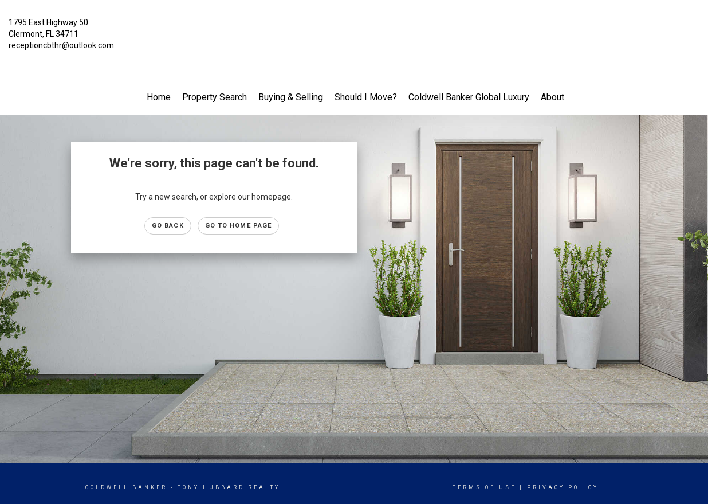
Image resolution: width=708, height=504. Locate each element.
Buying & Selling (290, 97)
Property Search (214, 97)
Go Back (168, 225)
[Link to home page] (354, 31)
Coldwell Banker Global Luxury (468, 97)
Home (159, 97)
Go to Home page (238, 225)
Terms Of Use (484, 487)
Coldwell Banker (126, 487)
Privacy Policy (563, 487)
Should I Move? (366, 97)
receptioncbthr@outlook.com (61, 45)
